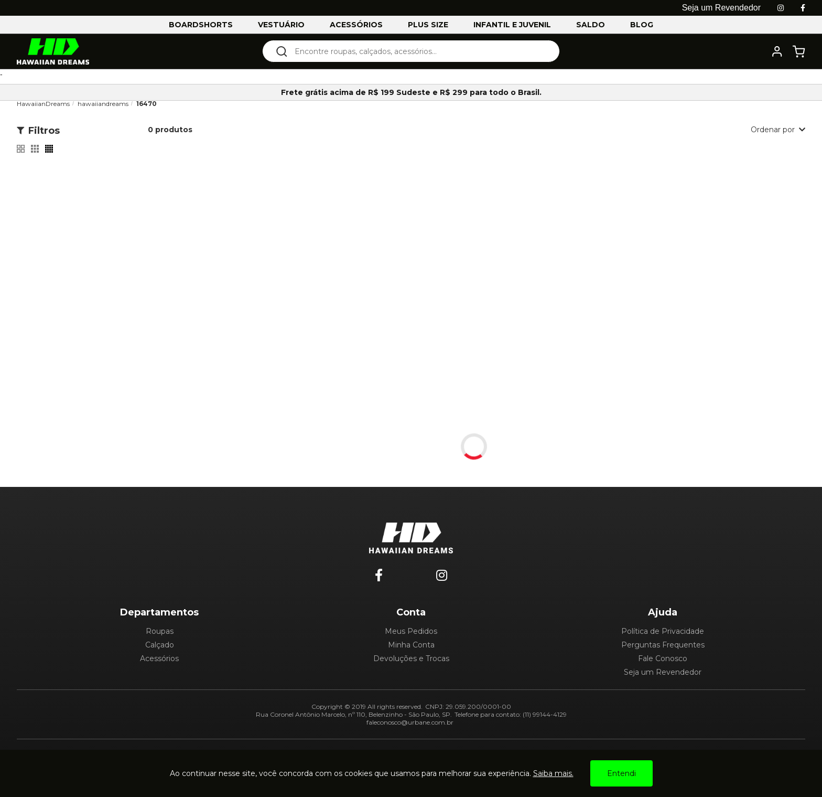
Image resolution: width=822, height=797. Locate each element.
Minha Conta (411, 645)
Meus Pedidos (411, 631)
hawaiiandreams (103, 104)
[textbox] (418, 51)
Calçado (159, 645)
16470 (146, 104)
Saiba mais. (553, 773)
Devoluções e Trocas (411, 658)
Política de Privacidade (662, 631)
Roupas (160, 631)
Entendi (621, 773)
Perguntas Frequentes (663, 645)
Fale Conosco (662, 658)
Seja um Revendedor (662, 672)
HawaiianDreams (43, 104)
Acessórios (159, 658)
